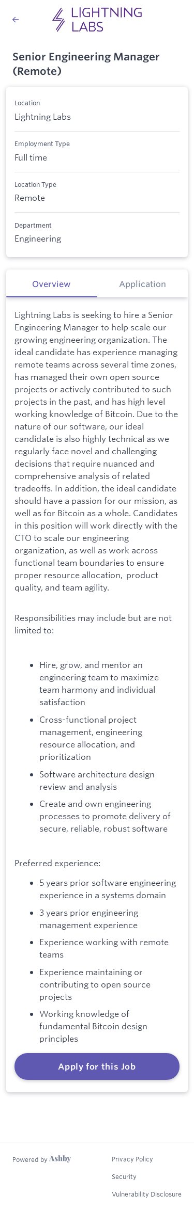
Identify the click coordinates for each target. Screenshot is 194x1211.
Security (124, 1176)
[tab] (51, 283)
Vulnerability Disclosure (147, 1194)
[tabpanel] (97, 694)
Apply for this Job (97, 1066)
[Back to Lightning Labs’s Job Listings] (15, 19)
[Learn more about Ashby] (41, 1159)
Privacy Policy (132, 1159)
